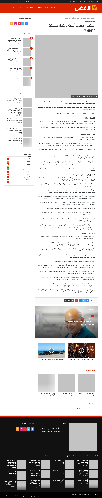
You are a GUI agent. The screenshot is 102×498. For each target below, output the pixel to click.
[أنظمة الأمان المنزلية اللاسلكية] (93, 484)
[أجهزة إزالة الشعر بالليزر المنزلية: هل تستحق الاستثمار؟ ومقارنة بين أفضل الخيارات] (27, 42)
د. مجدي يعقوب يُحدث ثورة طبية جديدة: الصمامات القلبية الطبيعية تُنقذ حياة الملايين (77, 324)
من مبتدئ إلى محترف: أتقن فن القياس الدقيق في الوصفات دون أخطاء (14, 131)
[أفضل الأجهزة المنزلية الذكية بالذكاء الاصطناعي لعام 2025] (93, 464)
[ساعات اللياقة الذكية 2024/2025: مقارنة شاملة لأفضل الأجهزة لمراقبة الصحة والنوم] (45, 474)
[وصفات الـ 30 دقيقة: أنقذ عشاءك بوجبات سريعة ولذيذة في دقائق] (27, 123)
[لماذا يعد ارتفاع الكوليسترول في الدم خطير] (86, 383)
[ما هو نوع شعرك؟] (27, 81)
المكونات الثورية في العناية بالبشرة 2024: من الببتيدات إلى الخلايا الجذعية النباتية (14, 50)
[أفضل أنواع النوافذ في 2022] (69, 474)
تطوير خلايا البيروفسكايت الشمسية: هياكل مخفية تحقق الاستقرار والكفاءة (10, 483)
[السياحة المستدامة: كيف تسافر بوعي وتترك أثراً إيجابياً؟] (27, 62)
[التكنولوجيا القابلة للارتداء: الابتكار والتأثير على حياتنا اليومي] (93, 474)
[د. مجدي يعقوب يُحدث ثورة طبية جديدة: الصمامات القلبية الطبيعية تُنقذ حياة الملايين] (21, 464)
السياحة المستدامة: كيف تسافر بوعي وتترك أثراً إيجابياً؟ (34, 462)
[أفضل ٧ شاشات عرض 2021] (69, 464)
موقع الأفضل (95, 494)
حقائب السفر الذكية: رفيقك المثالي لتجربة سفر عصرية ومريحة (15, 101)
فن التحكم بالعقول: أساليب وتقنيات (11, 472)
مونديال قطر (27, 175)
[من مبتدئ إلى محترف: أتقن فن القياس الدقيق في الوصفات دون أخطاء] (27, 133)
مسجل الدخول (86, 408)
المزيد (7, 8)
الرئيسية (53, 8)
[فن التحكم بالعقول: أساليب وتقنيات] (21, 475)
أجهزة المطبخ (27, 173)
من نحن (84, 1)
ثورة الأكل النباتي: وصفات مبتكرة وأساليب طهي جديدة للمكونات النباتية (14, 141)
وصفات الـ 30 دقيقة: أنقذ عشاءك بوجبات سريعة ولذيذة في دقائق (14, 121)
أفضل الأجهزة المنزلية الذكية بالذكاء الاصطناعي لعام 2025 (82, 462)
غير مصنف (28, 180)
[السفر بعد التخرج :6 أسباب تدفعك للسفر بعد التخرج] (27, 71)
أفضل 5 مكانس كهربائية (58, 480)
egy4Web (74, 494)
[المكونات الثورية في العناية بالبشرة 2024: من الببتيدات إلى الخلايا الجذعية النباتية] (27, 52)
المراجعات (39, 8)
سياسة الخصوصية (77, 1)
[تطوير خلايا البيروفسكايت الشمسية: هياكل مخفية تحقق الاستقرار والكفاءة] (21, 485)
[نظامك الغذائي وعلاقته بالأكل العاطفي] (66, 383)
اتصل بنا (70, 1)
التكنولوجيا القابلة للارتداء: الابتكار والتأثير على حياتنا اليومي (82, 472)
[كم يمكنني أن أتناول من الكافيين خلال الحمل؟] (46, 383)
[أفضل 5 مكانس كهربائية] (69, 484)
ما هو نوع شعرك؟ (17, 78)
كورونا (81, 101)
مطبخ (14, 8)
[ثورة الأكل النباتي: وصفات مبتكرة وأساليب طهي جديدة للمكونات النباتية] (27, 143)
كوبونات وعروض (29, 8)
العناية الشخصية (26, 183)
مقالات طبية (83, 18)
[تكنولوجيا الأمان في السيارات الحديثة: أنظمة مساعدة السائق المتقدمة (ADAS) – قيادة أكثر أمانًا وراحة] (27, 113)
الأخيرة (19, 94)
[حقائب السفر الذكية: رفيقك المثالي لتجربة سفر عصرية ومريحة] (27, 103)
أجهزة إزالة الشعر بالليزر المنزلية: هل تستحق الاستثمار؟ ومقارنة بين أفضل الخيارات (14, 40)
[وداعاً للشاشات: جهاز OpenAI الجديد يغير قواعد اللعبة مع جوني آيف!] (45, 484)
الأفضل (46, 8)
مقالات (20, 8)
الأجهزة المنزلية (26, 178)
